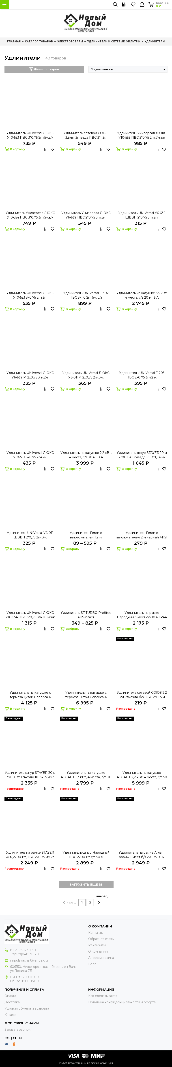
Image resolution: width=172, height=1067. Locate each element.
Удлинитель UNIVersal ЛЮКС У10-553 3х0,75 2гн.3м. (30, 295)
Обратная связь (101, 939)
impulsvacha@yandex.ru (29, 960)
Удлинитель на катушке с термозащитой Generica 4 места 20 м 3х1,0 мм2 (30, 695)
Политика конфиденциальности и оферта (122, 1002)
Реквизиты (97, 945)
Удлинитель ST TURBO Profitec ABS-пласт (86, 615)
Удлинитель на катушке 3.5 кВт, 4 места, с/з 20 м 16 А (141, 295)
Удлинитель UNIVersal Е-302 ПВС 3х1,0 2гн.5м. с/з (86, 295)
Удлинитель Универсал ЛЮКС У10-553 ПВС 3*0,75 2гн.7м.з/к (141, 135)
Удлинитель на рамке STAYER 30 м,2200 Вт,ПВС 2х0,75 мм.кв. (30, 855)
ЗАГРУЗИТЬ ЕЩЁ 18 (86, 885)
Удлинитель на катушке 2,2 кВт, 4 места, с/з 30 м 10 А (86, 455)
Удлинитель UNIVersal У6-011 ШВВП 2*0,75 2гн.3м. (30, 535)
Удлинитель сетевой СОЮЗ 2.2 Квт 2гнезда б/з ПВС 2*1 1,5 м (142, 695)
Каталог (10, 1015)
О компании (98, 951)
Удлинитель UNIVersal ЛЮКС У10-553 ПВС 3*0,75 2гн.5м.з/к (30, 135)
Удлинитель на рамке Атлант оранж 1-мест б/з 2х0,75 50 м (142, 855)
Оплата (10, 996)
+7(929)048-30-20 (24, 954)
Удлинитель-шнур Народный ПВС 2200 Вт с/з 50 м (86, 855)
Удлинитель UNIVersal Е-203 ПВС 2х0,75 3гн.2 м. (142, 375)
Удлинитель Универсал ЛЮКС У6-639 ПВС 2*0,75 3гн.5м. (86, 215)
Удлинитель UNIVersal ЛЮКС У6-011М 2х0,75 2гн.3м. (86, 375)
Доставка (12, 1002)
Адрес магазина (101, 958)
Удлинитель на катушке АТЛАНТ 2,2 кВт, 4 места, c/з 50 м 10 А (142, 775)
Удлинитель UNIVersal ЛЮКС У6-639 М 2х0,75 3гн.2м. (30, 375)
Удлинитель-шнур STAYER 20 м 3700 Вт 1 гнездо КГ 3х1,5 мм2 (30, 775)
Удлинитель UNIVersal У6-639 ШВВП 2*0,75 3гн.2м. (142, 215)
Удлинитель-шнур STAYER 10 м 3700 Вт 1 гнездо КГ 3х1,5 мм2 (142, 455)
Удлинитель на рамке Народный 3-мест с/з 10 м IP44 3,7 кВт (142, 615)
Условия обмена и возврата (26, 1008)
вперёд (102, 899)
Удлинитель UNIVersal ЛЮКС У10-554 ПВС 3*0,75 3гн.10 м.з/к (30, 615)
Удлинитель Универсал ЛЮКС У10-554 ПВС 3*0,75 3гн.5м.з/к (30, 215)
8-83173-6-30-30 (23, 950)
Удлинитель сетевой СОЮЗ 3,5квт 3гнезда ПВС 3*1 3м (86, 135)
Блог (92, 964)
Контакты (95, 933)
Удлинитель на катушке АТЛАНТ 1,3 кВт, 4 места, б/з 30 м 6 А (86, 775)
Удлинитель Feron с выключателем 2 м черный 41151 (141, 535)
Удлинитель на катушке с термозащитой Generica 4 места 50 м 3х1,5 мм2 (86, 695)
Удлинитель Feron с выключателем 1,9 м (86, 535)
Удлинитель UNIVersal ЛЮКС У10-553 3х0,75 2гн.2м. (30, 455)
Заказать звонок (17, 1030)
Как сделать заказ (102, 996)
